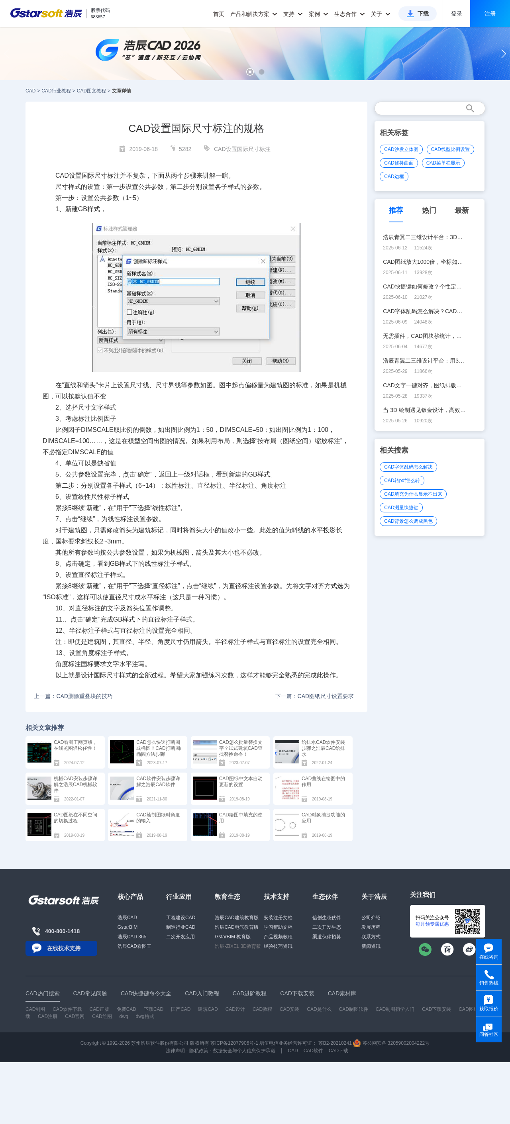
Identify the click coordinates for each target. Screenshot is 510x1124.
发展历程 (371, 927)
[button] (250, 72)
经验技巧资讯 (278, 946)
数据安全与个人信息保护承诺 (244, 1050)
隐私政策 (198, 1050)
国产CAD (180, 1009)
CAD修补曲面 (398, 163)
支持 (293, 14)
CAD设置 (68, 175)
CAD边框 (394, 176)
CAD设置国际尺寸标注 (242, 149)
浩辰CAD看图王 (134, 946)
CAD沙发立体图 (401, 149)
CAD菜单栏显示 (443, 163)
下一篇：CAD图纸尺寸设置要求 (314, 696)
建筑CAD (208, 1009)
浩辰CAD (127, 917)
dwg (124, 1016)
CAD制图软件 (353, 1009)
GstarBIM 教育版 (233, 937)
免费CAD (126, 1009)
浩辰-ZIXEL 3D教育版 (238, 946)
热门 (429, 210)
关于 (380, 14)
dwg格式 (145, 1016)
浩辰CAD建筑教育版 (236, 917)
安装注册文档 (278, 917)
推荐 (396, 210)
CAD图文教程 (91, 91)
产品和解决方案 (254, 14)
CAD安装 (289, 1009)
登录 (456, 13)
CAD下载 (338, 1050)
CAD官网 (74, 1016)
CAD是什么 (319, 1009)
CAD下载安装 (436, 1009)
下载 (423, 13)
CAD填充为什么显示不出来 (413, 494)
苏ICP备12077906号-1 (234, 1043)
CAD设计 (235, 1009)
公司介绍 (371, 917)
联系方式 (371, 937)
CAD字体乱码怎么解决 (408, 467)
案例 (318, 14)
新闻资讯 (371, 946)
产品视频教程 (278, 937)
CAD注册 (47, 1016)
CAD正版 (99, 1009)
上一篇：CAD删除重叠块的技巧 (73, 696)
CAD (30, 91)
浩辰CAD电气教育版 (236, 927)
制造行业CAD (180, 927)
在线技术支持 (63, 948)
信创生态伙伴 (326, 917)
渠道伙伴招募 (326, 937)
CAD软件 (313, 1050)
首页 (218, 14)
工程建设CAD (180, 917)
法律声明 (175, 1050)
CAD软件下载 (67, 1009)
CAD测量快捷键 (401, 507)
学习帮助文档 (278, 927)
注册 (490, 13)
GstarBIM (128, 927)
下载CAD (153, 1009)
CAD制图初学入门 (395, 1009)
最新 (462, 210)
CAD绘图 (102, 1016)
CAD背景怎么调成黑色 (408, 521)
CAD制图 (35, 1009)
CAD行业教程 (56, 91)
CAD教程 (262, 1009)
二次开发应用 (180, 937)
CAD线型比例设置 (450, 149)
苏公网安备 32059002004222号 (391, 1043)
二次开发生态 (326, 927)
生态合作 (349, 14)
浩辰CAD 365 (132, 937)
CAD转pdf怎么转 (402, 480)
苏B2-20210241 (335, 1043)
